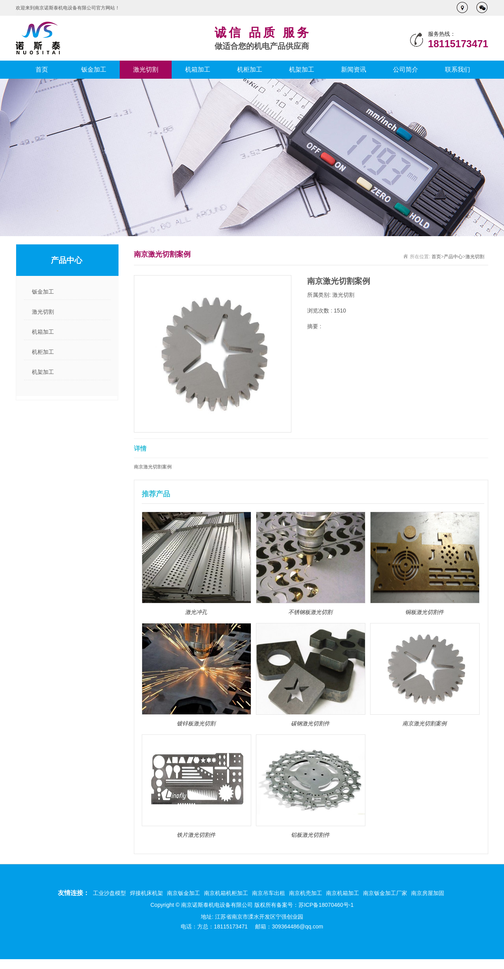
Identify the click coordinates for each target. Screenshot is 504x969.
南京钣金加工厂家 (385, 893)
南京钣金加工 (183, 893)
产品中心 (453, 256)
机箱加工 (197, 69)
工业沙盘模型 (109, 893)
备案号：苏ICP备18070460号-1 (315, 905)
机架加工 (301, 69)
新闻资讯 (353, 69)
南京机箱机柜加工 (226, 893)
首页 (41, 69)
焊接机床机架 (146, 893)
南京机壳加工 (305, 893)
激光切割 (145, 69)
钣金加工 (93, 69)
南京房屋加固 (427, 893)
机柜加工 (249, 69)
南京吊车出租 (268, 893)
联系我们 (457, 69)
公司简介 (405, 69)
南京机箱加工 (342, 893)
